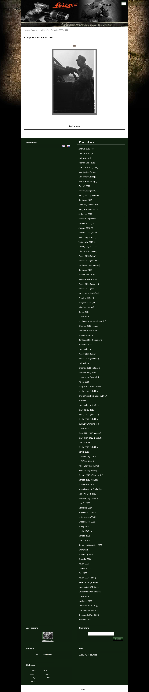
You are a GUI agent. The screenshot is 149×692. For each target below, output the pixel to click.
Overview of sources (87, 655)
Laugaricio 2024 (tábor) (88, 587)
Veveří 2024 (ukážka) (88, 582)
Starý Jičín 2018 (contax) (89, 433)
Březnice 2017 (84, 400)
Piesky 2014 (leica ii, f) (88, 284)
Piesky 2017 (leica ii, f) (88, 414)
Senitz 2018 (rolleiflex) (88, 447)
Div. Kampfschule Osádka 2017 (92, 396)
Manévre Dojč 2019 (87, 494)
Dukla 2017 (83, 428)
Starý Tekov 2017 (86, 410)
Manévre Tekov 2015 (87, 331)
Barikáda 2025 (85, 620)
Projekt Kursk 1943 (87, 512)
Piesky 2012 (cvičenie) (88, 195)
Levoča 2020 (84, 503)
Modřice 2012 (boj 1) (87, 177)
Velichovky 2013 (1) (87, 237)
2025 (50, 654)
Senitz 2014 (83, 312)
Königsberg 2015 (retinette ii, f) (92, 321)
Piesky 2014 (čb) (86, 289)
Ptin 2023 (82, 573)
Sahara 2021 (84, 536)
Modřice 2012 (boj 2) (87, 181)
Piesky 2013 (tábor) (87, 256)
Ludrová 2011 (84, 158)
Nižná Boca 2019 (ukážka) (90, 489)
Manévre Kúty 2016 (87, 373)
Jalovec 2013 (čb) (86, 223)
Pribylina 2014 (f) (86, 298)
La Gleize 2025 (85, 601)
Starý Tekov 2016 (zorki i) (89, 386)
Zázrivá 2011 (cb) (86, 149)
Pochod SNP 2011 (86, 163)
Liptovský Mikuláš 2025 (88, 610)
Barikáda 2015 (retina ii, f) (90, 340)
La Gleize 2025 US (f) (88, 606)
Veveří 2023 (83, 564)
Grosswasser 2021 (86, 522)
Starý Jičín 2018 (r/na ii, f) (90, 438)
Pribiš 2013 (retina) (87, 219)
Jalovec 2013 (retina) (87, 233)
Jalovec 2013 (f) (85, 228)
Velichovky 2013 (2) (87, 242)
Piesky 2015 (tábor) (87, 354)
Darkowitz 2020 (85, 508)
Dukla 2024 (83, 596)
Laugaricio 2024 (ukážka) (89, 592)
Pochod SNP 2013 (86, 275)
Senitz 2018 (83, 452)
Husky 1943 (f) (85, 531)
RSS (83, 689)
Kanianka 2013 (85, 270)
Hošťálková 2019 (86, 461)
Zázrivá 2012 (84, 186)
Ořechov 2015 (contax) (88, 326)
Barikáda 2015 (85, 345)
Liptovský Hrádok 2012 (88, 205)
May (45, 654)
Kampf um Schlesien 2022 (52, 30)
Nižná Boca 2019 (86, 484)
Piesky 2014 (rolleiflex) (88, 293)
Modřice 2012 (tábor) (87, 172)
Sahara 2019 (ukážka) (88, 480)
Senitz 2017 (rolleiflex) (88, 419)
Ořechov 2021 (84, 540)
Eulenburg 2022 (85, 554)
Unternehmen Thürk (87, 517)
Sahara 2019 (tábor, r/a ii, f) (90, 475)
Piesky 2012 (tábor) (87, 191)
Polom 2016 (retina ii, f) (88, 377)
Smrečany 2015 (85, 335)
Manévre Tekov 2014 (87, 279)
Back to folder (74, 126)
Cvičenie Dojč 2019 (87, 456)
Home (26, 30)
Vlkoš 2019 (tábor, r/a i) (88, 466)
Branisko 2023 (84, 559)
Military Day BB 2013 (87, 247)
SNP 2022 (83, 550)
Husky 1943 (83, 526)
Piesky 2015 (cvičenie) (88, 359)
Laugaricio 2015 (85, 349)
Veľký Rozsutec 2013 (87, 209)
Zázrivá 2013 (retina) (87, 251)
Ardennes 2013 (85, 214)
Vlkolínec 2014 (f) (86, 307)
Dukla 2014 (83, 317)
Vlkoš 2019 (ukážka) (87, 470)
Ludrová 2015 (84, 363)
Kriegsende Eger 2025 (88, 615)
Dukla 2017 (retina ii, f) (88, 424)
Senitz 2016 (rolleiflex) (88, 391)
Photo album (35, 30)
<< (37, 654)
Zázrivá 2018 (84, 442)
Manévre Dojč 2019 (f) (88, 498)
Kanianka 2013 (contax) (89, 265)
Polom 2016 (83, 382)
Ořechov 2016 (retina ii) (89, 368)
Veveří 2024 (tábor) (87, 578)
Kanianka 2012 (85, 200)
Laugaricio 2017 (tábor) (88, 405)
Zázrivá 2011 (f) (85, 153)
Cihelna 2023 (84, 568)
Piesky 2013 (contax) (87, 261)
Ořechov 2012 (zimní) (88, 167)
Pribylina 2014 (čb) (86, 303)
